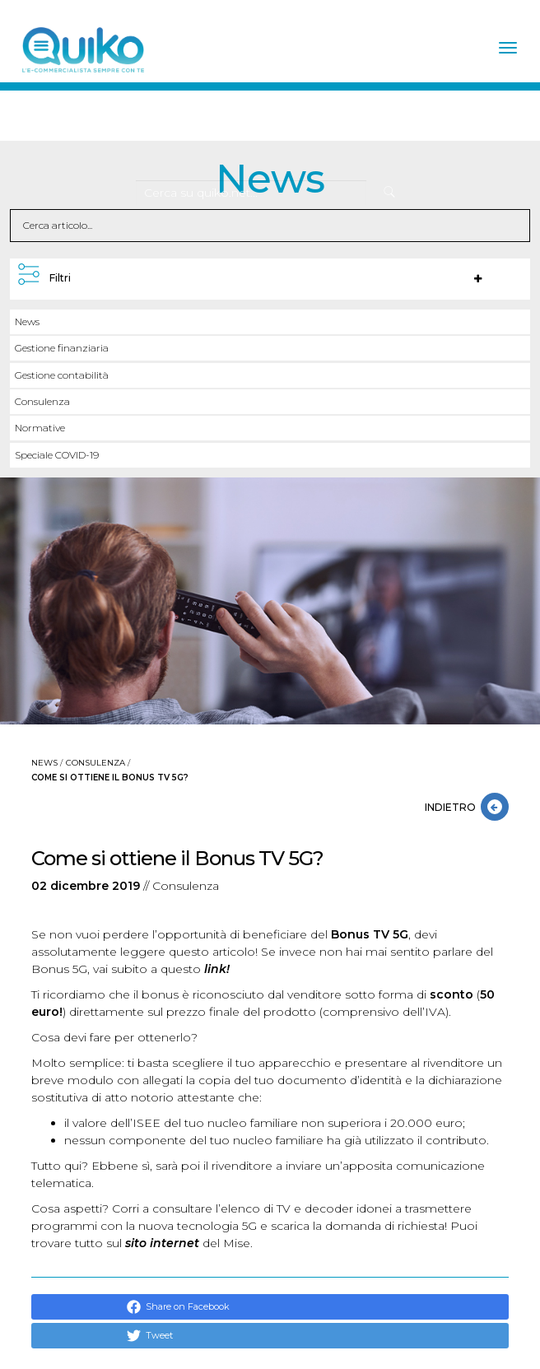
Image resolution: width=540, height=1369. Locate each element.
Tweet (150, 1336)
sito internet (162, 1243)
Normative (40, 427)
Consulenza (42, 401)
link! (217, 969)
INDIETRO (453, 807)
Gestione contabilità (62, 375)
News (27, 321)
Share (150, 1307)
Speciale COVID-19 (57, 455)
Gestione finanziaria (62, 348)
